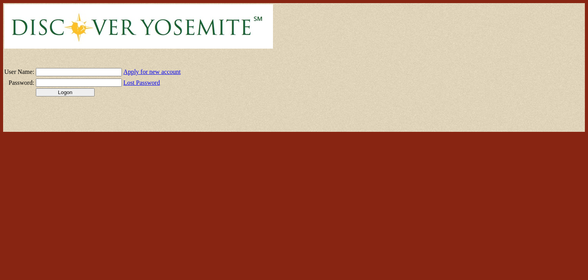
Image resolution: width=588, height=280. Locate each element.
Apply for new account (152, 71)
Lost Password (141, 82)
